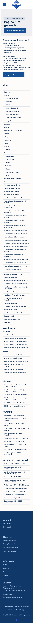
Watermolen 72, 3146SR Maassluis (15, 449)
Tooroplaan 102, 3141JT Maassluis (15, 488)
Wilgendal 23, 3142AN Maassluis (15, 495)
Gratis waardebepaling (13, 118)
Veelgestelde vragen (12, 172)
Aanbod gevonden (12, 98)
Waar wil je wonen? (15, 406)
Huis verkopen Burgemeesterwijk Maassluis (15, 202)
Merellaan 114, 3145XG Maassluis (15, 477)
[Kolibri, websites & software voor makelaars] (16, 619)
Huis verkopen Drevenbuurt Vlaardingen (13, 206)
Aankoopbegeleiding (12, 108)
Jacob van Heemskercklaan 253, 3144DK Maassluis (15, 473)
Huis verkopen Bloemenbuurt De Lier (16, 280)
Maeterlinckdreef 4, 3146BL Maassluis (13, 434)
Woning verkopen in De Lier (13, 274)
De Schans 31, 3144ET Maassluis (14, 464)
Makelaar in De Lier (10, 309)
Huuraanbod (10, 159)
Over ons (7, 92)
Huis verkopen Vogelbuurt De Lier (15, 263)
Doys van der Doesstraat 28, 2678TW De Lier (16, 429)
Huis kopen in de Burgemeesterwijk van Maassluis (15, 288)
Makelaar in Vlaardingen (12, 185)
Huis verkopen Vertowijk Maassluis (15, 234)
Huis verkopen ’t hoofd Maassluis (15, 306)
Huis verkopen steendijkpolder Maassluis (14, 221)
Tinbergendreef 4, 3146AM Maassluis (16, 485)
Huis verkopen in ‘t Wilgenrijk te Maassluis (14, 211)
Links (7, 175)
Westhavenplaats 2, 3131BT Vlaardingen (13, 453)
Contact (6, 134)
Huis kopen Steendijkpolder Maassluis (13, 299)
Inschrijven (7, 140)
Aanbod (6, 95)
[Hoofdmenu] (28, 4)
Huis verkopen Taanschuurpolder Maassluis (15, 216)
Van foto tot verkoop (15, 403)
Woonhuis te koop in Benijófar (14, 355)
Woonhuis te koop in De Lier (13, 358)
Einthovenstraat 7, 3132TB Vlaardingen (12, 468)
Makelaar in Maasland (11, 182)
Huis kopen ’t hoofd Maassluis (14, 313)
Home (6, 89)
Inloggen (7, 137)
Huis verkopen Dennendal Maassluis (16, 246)
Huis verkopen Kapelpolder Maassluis (16, 243)
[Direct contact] (4, 4)
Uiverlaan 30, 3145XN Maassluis (14, 491)
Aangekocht (8, 127)
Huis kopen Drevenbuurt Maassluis (15, 284)
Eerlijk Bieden (10, 121)
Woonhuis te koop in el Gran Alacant (16, 361)
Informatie (7, 166)
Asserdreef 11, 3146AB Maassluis (15, 415)
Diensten (7, 105)
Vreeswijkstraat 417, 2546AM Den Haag (15, 445)
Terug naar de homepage (15, 30)
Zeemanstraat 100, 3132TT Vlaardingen (13, 502)
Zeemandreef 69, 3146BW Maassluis (16, 498)
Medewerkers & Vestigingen (13, 130)
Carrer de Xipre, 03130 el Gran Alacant (14, 424)
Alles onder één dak (12, 114)
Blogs (6, 143)
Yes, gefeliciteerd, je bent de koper (16, 385)
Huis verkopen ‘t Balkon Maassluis (15, 237)
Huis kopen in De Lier (11, 292)
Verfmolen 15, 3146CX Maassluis (15, 441)
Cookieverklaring (9, 316)
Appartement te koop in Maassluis (15, 341)
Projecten (9, 101)
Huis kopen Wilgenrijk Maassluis (14, 295)
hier (29, 67)
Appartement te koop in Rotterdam (15, 344)
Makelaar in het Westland (12, 179)
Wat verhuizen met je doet (15, 398)
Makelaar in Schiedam (11, 191)
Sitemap (7, 322)
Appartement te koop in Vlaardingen (16, 348)
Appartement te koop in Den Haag (15, 338)
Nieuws (8, 169)
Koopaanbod (10, 156)
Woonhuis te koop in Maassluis (14, 369)
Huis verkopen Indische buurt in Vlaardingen (14, 226)
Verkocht (7, 124)
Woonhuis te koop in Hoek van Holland (14, 365)
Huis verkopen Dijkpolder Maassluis (15, 230)
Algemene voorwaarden (12, 319)
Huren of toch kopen (15, 395)
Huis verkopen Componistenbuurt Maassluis (15, 250)
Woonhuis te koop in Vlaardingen (15, 372)
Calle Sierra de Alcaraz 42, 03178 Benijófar (15, 419)
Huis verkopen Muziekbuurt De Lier (15, 266)
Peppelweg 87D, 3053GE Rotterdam (16, 438)
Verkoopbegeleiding (12, 111)
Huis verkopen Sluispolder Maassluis (16, 240)
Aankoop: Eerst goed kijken (15, 390)
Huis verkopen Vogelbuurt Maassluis (16, 259)
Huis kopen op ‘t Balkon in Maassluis (16, 198)
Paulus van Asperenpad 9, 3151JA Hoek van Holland (15, 481)
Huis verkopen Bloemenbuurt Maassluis (13, 255)
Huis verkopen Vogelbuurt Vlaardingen (12, 270)
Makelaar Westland (10, 303)
